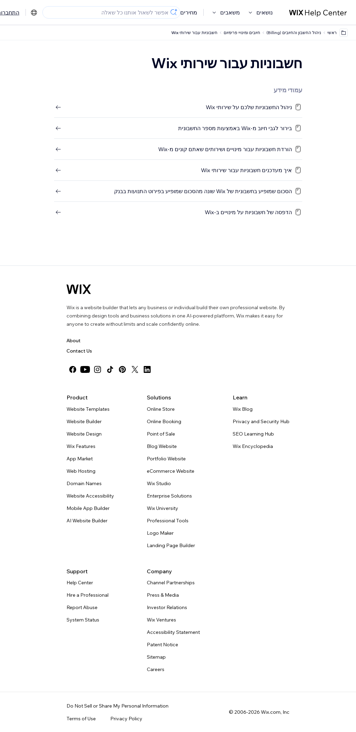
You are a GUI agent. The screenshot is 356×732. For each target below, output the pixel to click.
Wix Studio (159, 483)
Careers (155, 669)
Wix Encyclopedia (253, 446)
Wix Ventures (161, 620)
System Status (83, 620)
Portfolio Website (166, 459)
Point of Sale (161, 434)
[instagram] (97, 369)
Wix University (162, 508)
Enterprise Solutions (169, 496)
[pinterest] (122, 369)
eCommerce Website (170, 471)
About (74, 340)
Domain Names (84, 483)
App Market (80, 459)
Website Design (84, 434)
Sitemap (156, 657)
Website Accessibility (90, 496)
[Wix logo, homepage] (79, 289)
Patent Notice (162, 644)
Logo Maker (160, 533)
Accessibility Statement (173, 632)
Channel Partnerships (171, 582)
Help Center (80, 582)
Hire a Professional (88, 595)
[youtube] (85, 369)
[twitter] (135, 369)
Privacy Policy (126, 718)
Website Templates (88, 409)
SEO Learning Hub (253, 434)
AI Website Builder (87, 520)
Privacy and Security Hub (261, 421)
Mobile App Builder (88, 508)
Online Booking (164, 421)
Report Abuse (82, 607)
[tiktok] (110, 369)
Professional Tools (168, 520)
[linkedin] (147, 369)
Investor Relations (167, 607)
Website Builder (84, 421)
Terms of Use (81, 718)
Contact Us (79, 351)
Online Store (161, 409)
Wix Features (81, 446)
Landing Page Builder (171, 545)
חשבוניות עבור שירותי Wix (194, 32)
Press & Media (163, 595)
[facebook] (73, 369)
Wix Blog (243, 409)
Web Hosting (81, 471)
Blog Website (162, 446)
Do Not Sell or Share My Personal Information (118, 706)
